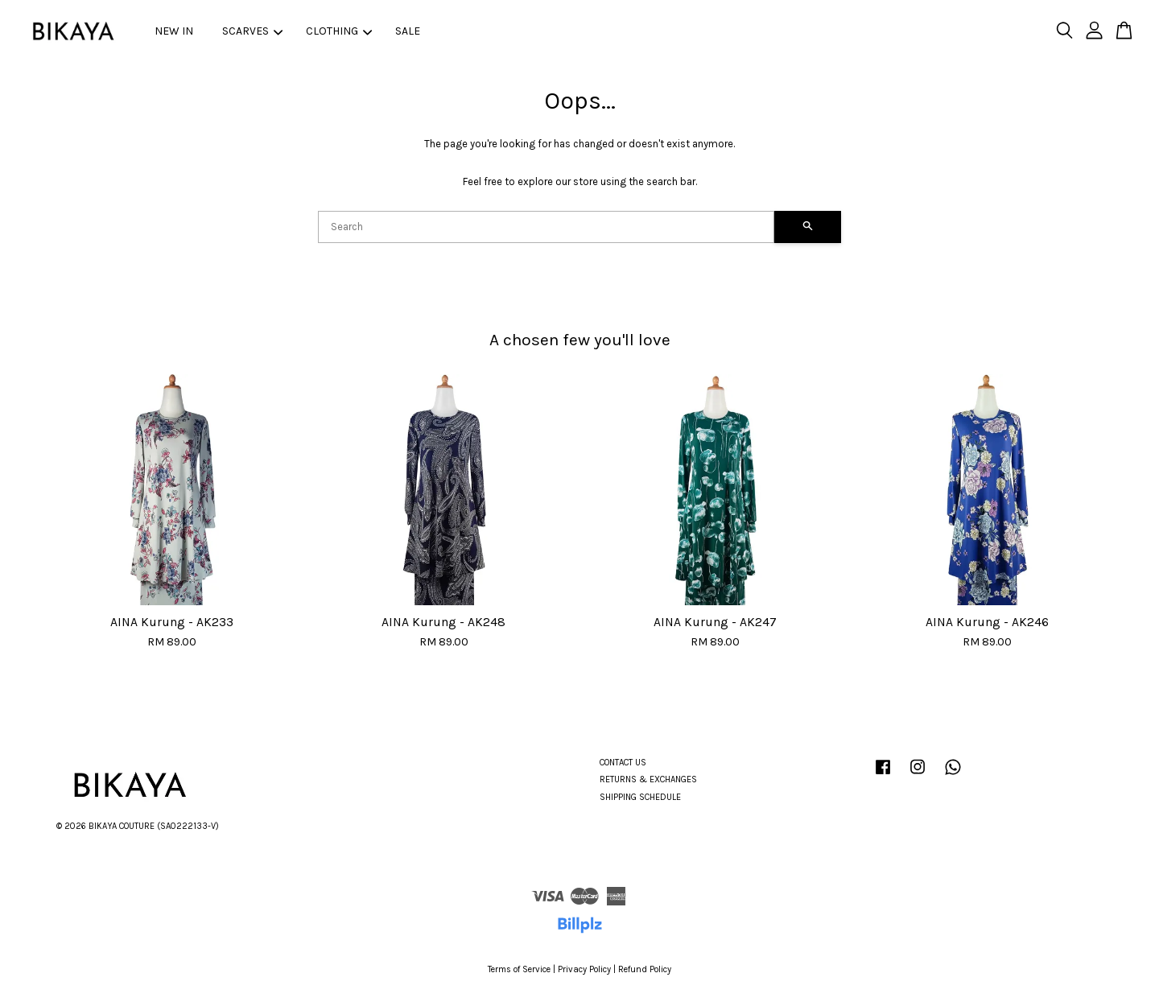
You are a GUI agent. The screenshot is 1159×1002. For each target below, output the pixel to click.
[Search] (546, 227)
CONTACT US (623, 762)
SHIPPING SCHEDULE (640, 797)
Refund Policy (644, 969)
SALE (407, 31)
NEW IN (174, 31)
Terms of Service (519, 969)
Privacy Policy (584, 969)
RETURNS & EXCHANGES (648, 779)
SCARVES (252, 31)
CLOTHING (339, 31)
